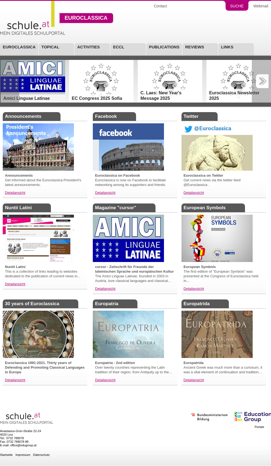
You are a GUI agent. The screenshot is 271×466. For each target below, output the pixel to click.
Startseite (6, 454)
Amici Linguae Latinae (26, 98)
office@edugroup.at (23, 445)
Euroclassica (86, 18)
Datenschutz (41, 454)
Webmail (260, 6)
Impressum (22, 454)
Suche (237, 6)
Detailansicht (15, 193)
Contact (160, 6)
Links (227, 47)
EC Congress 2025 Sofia (97, 98)
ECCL (118, 47)
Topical (50, 47)
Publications (164, 47)
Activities (88, 47)
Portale (259, 427)
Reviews (194, 47)
